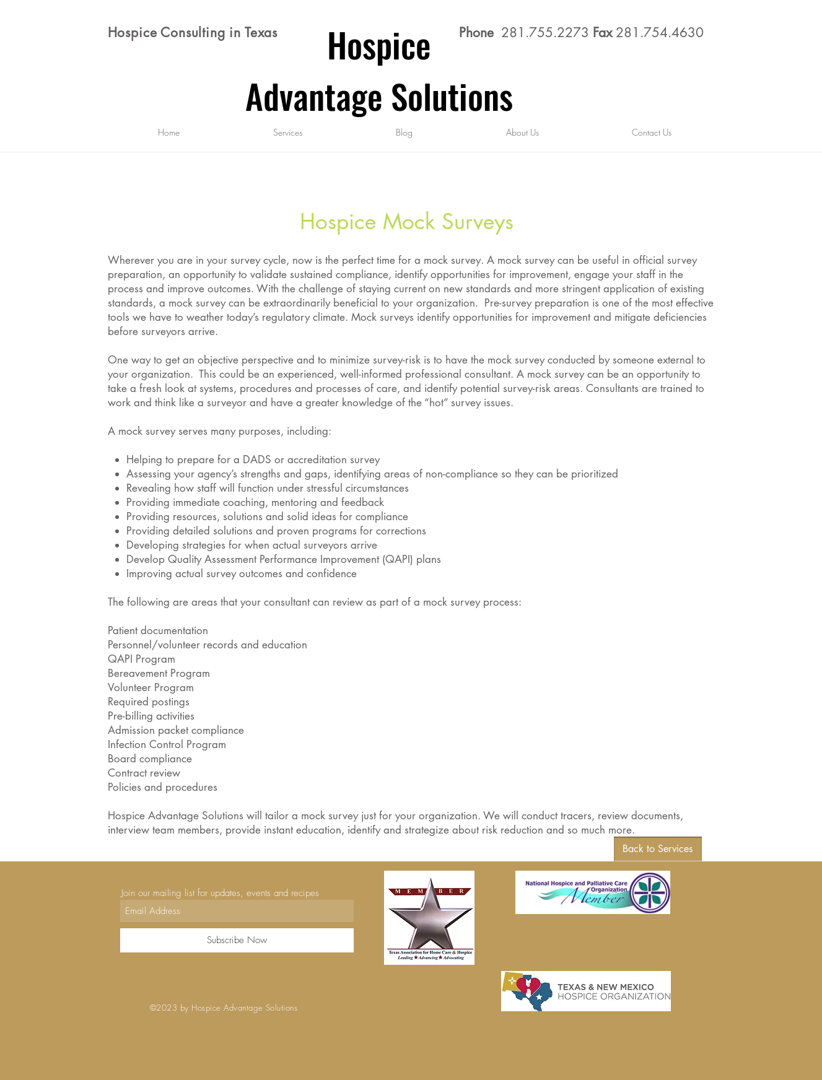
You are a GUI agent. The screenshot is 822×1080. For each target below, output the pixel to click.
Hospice (379, 44)
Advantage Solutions (379, 95)
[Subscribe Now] (237, 940)
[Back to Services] (658, 849)
